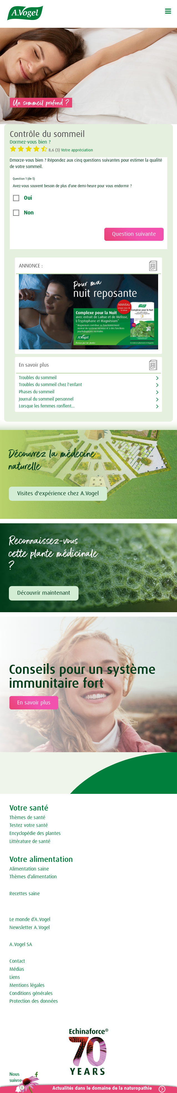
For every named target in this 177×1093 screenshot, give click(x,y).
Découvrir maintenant (43, 593)
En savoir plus (33, 703)
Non (29, 213)
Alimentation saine (29, 869)
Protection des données (33, 1001)
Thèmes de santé (27, 817)
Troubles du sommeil (38, 378)
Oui (28, 198)
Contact (17, 961)
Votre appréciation (77, 150)
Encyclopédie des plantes (35, 833)
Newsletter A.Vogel (29, 927)
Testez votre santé (28, 825)
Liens (14, 977)
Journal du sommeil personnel (46, 399)
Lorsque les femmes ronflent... (47, 406)
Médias (16, 969)
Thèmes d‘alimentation (33, 876)
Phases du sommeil (36, 392)
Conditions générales (31, 993)
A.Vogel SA (20, 944)
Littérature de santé (29, 841)
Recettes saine (24, 893)
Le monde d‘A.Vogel (29, 919)
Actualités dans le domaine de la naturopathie (102, 1088)
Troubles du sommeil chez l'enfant (50, 384)
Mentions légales (27, 985)
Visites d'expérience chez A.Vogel (58, 494)
